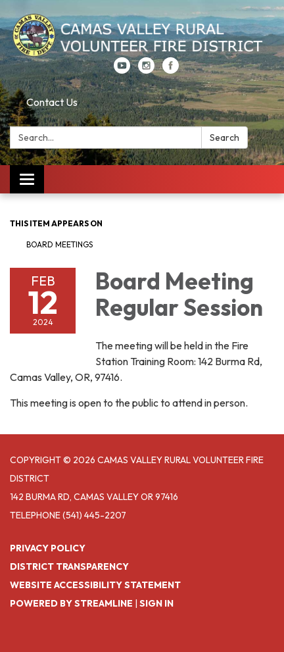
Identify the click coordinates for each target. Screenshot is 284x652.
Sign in (156, 603)
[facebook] (170, 69)
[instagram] (146, 69)
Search (224, 137)
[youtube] (122, 69)
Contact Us (52, 102)
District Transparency (69, 566)
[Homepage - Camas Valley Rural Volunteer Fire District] (142, 35)
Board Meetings (59, 244)
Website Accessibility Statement (95, 585)
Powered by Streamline (71, 603)
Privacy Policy (47, 548)
